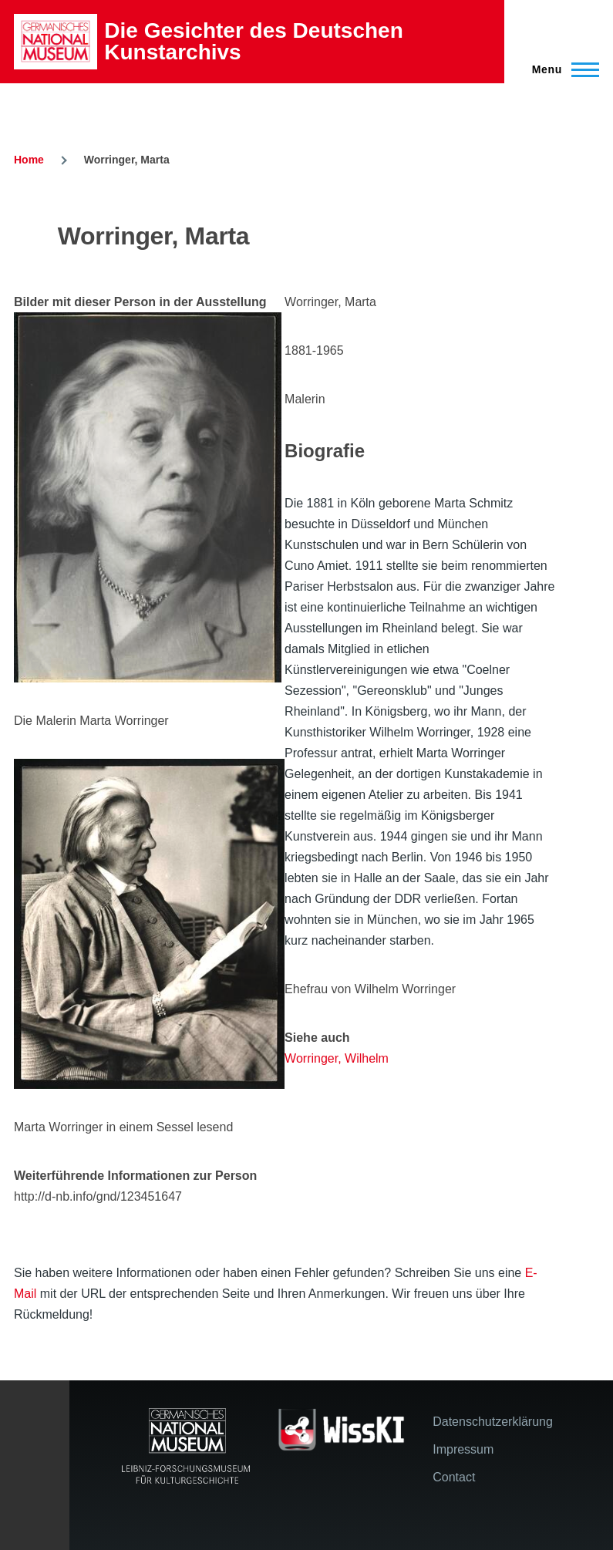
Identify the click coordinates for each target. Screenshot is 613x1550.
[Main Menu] (561, 69)
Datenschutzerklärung (493, 1421)
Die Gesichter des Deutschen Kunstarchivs (253, 41)
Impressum (463, 1449)
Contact (454, 1477)
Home (29, 159)
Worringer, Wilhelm (337, 1058)
